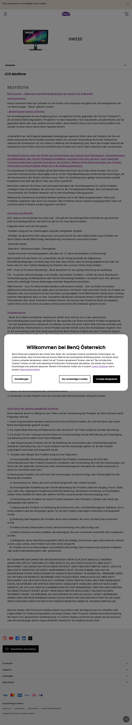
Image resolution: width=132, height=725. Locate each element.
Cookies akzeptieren (106, 379)
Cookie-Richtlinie (100, 366)
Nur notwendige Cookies (75, 379)
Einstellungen (21, 379)
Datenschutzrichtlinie (30, 369)
